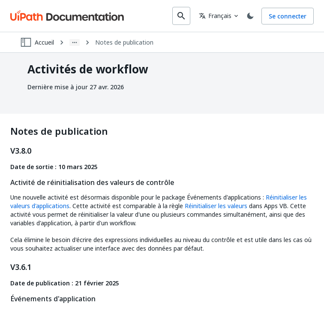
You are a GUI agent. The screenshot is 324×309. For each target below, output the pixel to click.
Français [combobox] (215, 15)
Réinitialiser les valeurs (216, 205)
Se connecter (287, 16)
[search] (181, 16)
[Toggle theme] (250, 16)
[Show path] (74, 42)
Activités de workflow (87, 69)
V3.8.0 (20, 151)
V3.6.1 (20, 267)
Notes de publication (124, 42)
